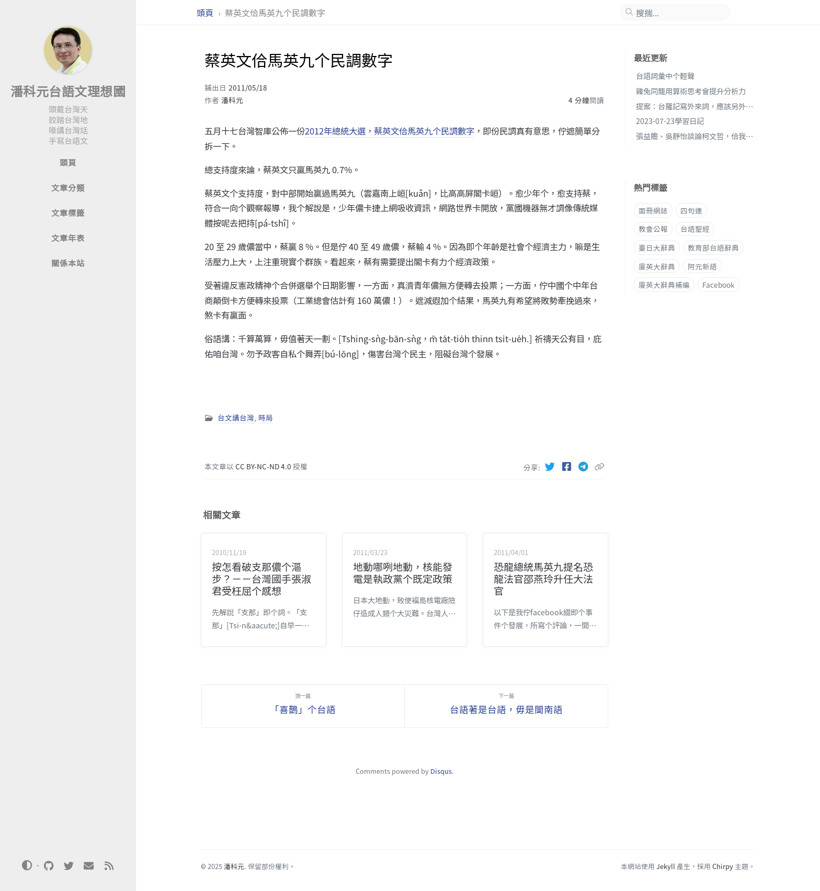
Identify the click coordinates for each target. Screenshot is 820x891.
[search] (679, 12)
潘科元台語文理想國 (68, 91)
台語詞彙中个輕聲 (665, 75)
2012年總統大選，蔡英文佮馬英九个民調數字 (389, 131)
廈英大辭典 (657, 266)
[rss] (109, 866)
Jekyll (665, 866)
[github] (49, 866)
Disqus (441, 771)
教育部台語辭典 (713, 247)
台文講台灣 (236, 417)
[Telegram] (584, 466)
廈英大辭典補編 (664, 284)
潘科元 (232, 100)
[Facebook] (568, 466)
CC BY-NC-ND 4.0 (264, 466)
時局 (265, 417)
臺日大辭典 (657, 247)
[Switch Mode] (27, 865)
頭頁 (206, 12)
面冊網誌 (653, 210)
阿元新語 (702, 266)
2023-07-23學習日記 (670, 120)
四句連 (691, 210)
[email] (89, 866)
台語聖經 (695, 228)
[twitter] (68, 866)
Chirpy (722, 866)
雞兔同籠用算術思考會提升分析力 (691, 90)
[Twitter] (551, 466)
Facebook (718, 284)
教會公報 (653, 228)
